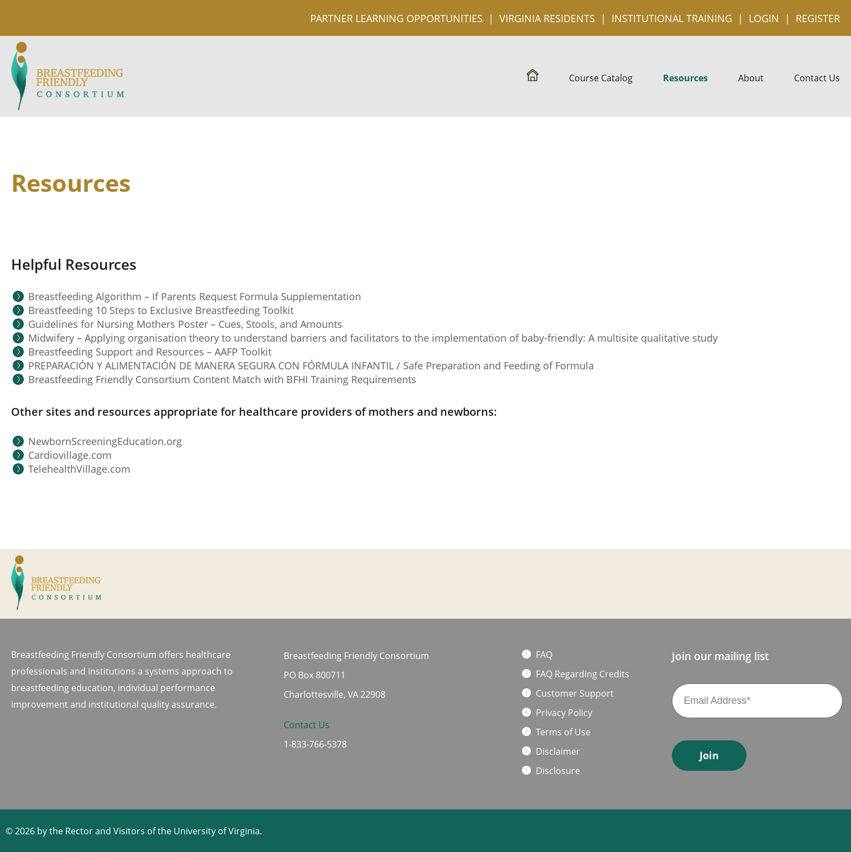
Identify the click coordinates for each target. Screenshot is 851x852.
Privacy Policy (564, 713)
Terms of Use (563, 732)
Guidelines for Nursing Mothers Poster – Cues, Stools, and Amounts (185, 324)
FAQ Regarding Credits (582, 674)
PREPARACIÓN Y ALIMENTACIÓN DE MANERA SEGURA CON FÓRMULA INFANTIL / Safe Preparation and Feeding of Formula (311, 365)
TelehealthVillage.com (79, 468)
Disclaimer (558, 751)
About (751, 78)
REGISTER (818, 18)
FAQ (544, 655)
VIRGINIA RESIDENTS (547, 18)
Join (709, 755)
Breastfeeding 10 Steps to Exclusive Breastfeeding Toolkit (161, 310)
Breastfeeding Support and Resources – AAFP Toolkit (150, 351)
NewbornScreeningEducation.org (105, 441)
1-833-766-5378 (315, 744)
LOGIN (764, 18)
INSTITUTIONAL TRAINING (672, 18)
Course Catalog (601, 78)
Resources (685, 78)
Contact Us (817, 78)
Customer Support (575, 693)
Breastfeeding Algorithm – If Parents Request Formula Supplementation (194, 296)
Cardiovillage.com (70, 455)
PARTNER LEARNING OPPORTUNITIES (396, 18)
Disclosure (558, 771)
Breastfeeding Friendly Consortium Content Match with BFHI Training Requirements (222, 379)
